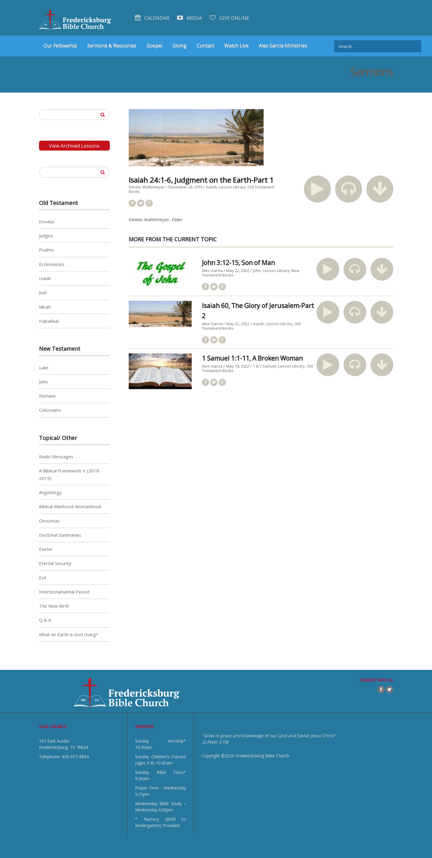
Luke (44, 367)
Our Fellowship (60, 45)
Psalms (46, 250)
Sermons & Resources (111, 45)
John (257, 270)
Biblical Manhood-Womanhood (70, 506)
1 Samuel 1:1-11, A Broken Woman (252, 358)
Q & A (45, 620)
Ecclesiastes (51, 264)
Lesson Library (232, 187)
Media (189, 18)
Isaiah (211, 187)
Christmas (49, 521)
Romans (47, 396)
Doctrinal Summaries (60, 535)
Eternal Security (55, 563)
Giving (179, 45)
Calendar (152, 18)
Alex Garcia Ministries (283, 45)
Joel (42, 292)
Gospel (154, 45)
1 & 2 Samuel (264, 366)
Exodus (46, 221)
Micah (45, 307)
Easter (46, 549)
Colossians (50, 410)
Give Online (229, 18)
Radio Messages (56, 456)
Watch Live (236, 45)
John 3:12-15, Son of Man (238, 262)
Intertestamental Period (64, 591)
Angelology (50, 492)
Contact (205, 45)
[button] (317, 189)
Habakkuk (49, 321)
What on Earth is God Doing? (68, 634)
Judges (46, 236)
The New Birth (54, 606)
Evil (42, 577)
